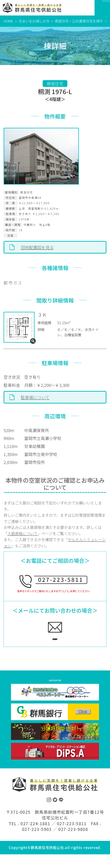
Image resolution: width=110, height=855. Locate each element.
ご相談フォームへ (50, 638)
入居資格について (22, 533)
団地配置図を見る (37, 247)
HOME (8, 21)
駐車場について (35, 397)
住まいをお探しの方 (34, 21)
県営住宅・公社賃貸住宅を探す (79, 21)
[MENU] (102, 7)
